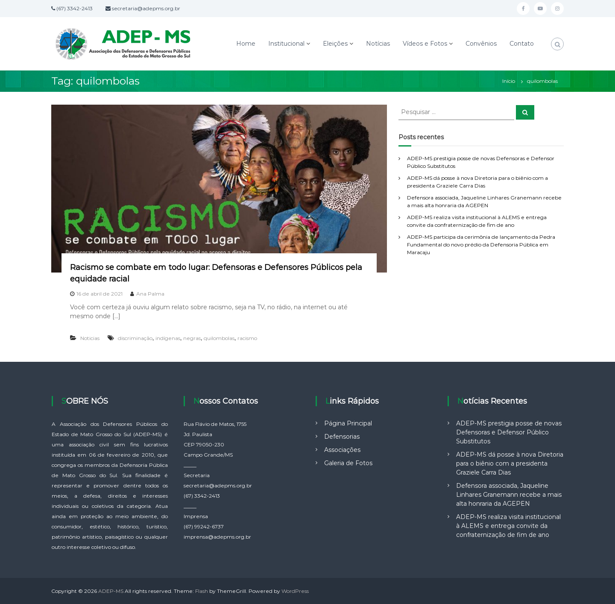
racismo (247, 338)
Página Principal (348, 423)
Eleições (335, 43)
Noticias (90, 338)
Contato (522, 43)
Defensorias (342, 436)
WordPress (295, 591)
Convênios (481, 43)
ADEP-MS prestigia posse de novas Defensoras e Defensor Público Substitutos (509, 432)
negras (192, 338)
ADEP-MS (110, 591)
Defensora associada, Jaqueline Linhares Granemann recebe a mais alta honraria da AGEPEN (509, 494)
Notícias (378, 43)
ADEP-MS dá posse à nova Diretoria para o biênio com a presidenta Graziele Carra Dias (509, 463)
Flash (201, 591)
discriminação (135, 338)
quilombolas (219, 338)
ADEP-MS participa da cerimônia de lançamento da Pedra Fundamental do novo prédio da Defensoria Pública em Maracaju (481, 244)
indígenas (167, 338)
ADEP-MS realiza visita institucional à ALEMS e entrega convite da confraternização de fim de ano (508, 526)
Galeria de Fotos (348, 463)
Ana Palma (150, 293)
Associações (342, 450)
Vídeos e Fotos (425, 43)
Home (245, 43)
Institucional (286, 43)
